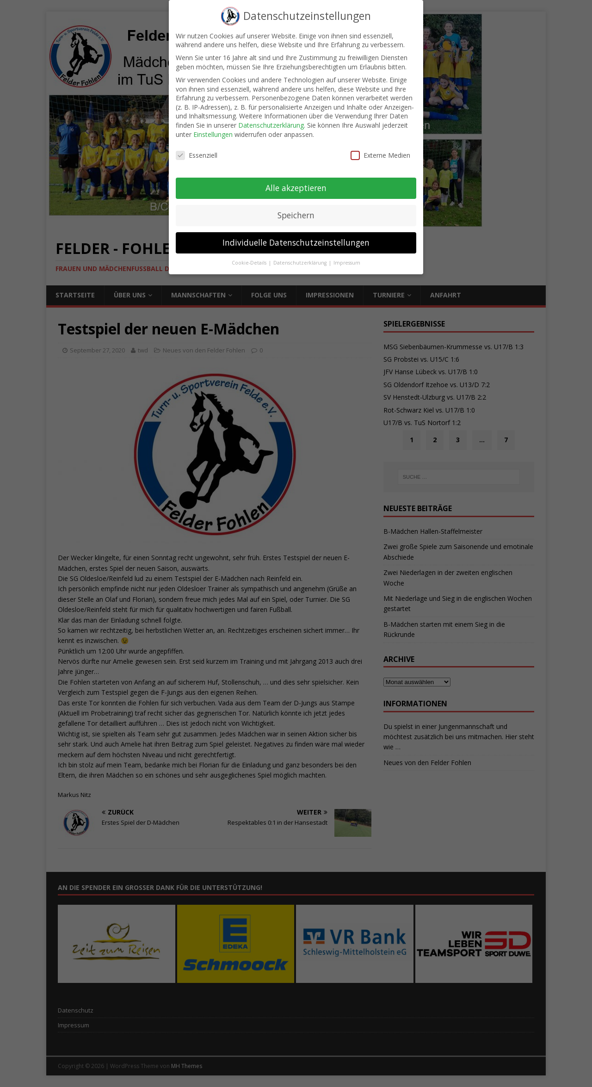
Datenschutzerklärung (271, 117)
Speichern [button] (296, 207)
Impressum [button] (346, 255)
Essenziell (196, 147)
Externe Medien (380, 147)
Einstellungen (213, 126)
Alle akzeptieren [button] (296, 179)
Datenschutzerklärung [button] (300, 255)
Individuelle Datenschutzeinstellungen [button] (296, 234)
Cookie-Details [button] (250, 255)
